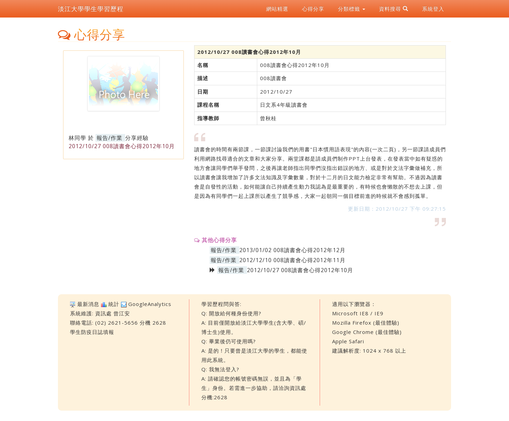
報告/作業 (109, 138)
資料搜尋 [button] (393, 8)
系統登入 (433, 8)
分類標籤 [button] (351, 8)
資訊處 (103, 313)
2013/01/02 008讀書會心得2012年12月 (292, 250)
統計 (113, 303)
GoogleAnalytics (149, 303)
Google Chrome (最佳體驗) (367, 331)
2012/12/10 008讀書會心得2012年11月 (292, 260)
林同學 (77, 138)
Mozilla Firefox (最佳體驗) (365, 322)
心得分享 (313, 8)
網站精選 (277, 8)
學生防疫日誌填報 (92, 331)
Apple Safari (348, 341)
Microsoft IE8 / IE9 (357, 313)
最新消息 (88, 303)
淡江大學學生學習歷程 (90, 8)
